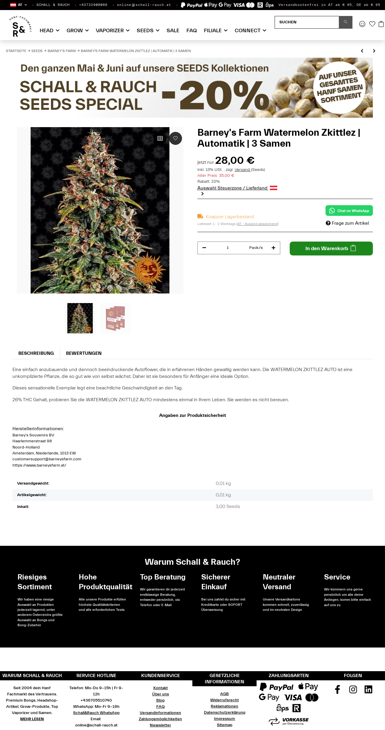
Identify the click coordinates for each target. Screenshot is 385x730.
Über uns (160, 694)
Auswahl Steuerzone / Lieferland (237, 188)
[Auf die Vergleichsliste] (160, 138)
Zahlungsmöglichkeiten (160, 719)
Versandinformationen (160, 712)
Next (202, 194)
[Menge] (227, 248)
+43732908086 (93, 5)
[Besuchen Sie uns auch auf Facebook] (337, 691)
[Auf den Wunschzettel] (175, 138)
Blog (160, 700)
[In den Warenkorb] (331, 248)
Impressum (224, 718)
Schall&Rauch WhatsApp (96, 712)
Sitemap (224, 725)
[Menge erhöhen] (273, 248)
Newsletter (160, 725)
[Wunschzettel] (372, 24)
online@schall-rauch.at (144, 5)
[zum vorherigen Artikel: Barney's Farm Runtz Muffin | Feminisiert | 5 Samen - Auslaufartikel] (362, 51)
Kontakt (160, 688)
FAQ (191, 30)
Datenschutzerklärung (224, 712)
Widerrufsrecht (224, 700)
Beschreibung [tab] (36, 353)
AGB (224, 694)
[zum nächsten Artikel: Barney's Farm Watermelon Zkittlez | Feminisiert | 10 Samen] (374, 51)
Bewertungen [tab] (84, 353)
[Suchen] (307, 22)
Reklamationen (224, 706)
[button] (18, 5)
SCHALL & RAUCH (53, 5)
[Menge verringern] (204, 248)
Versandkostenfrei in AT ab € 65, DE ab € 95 (329, 5)
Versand (243, 169)
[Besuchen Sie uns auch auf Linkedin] (368, 691)
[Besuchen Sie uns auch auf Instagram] (353, 691)
